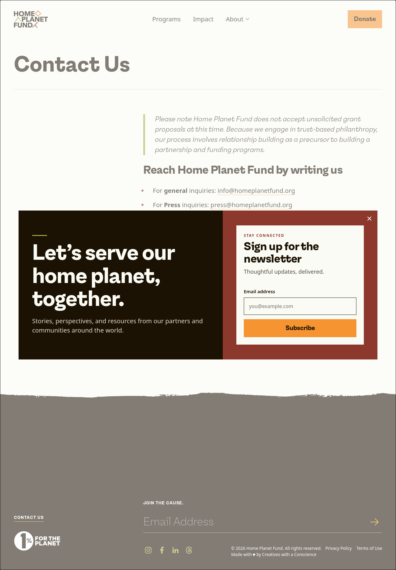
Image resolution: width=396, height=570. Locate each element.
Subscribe (300, 328)
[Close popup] (369, 218)
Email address (259, 291)
